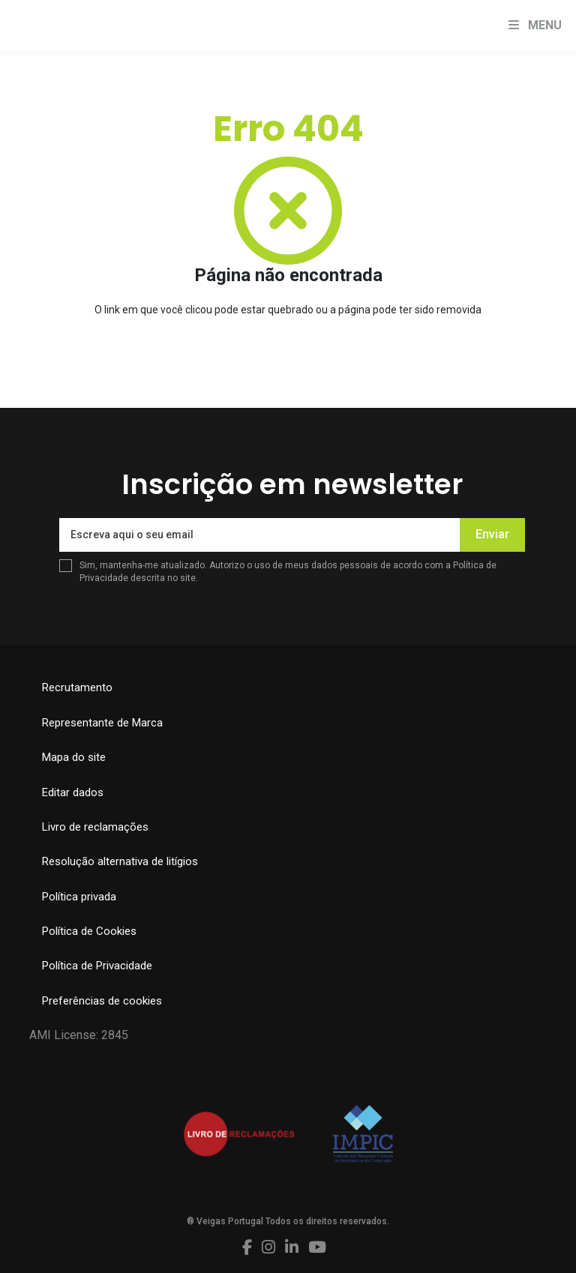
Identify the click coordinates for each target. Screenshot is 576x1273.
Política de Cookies (89, 931)
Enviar (492, 534)
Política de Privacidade (97, 965)
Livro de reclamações (95, 827)
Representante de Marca (102, 722)
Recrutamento (77, 687)
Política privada (79, 896)
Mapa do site (74, 757)
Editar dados (73, 792)
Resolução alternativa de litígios (120, 861)
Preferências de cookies (102, 1001)
